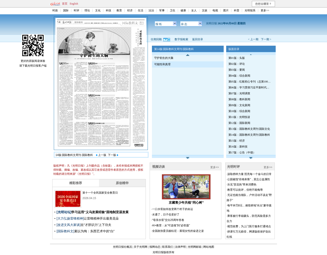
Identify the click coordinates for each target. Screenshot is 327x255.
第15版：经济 (236, 140)
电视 (215, 10)
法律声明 (180, 246)
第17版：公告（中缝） (242, 152)
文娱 (204, 10)
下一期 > (266, 39)
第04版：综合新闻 (239, 75)
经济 (130, 10)
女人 (194, 10)
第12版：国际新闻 (239, 123)
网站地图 (208, 246)
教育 (119, 10)
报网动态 (154, 246)
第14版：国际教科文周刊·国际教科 (249, 134)
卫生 (172, 10)
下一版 (113, 155)
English (74, 3)
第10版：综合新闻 (239, 111)
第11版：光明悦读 (239, 117)
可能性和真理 (162, 64)
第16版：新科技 (238, 146)
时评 (76, 10)
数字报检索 (181, 39)
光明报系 (250, 10)
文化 (98, 10)
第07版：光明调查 (239, 93)
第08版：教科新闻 (239, 99)
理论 (87, 10)
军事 (162, 10)
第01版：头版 (236, 58)
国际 (66, 10)
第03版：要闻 (236, 69)
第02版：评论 (236, 63)
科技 (108, 10)
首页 (64, 3)
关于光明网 (140, 246)
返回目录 (197, 39)
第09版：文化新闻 (239, 105)
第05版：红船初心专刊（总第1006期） (250, 81)
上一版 (101, 155)
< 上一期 (253, 39)
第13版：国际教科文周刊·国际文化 (249, 128)
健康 (183, 10)
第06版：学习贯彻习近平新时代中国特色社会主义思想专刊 (250, 87)
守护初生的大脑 (163, 58)
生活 (140, 10)
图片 (226, 10)
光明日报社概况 (122, 246)
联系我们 (167, 246)
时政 (55, 10)
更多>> (265, 10)
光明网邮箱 (194, 246)
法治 (151, 10)
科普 (236, 10)
